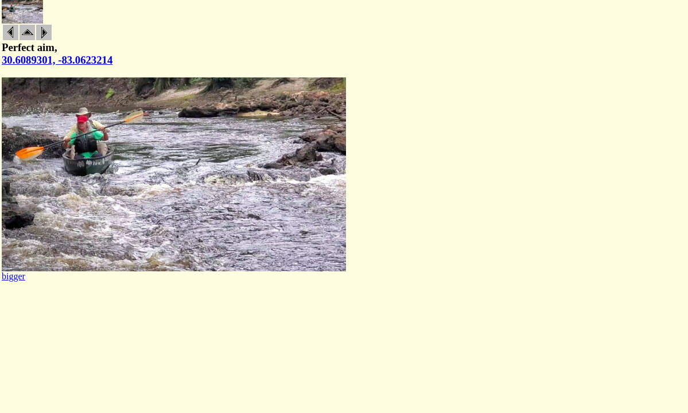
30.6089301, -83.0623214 (57, 60)
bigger (13, 276)
